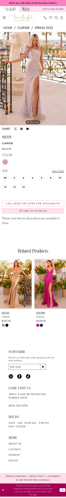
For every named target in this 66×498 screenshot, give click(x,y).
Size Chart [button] (57, 171)
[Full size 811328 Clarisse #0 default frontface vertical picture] (33, 78)
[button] (4, 18)
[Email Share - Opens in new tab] (27, 129)
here (35, 496)
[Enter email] (28, 368)
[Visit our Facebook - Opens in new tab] (19, 378)
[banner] (21, 18)
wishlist (14, 456)
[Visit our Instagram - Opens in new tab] (11, 378)
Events (13, 462)
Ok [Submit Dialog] (62, 491)
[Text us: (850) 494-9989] (53, 9)
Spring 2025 (44, 28)
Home (7, 28)
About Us (15, 445)
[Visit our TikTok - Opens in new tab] (28, 378)
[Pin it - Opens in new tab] (21, 129)
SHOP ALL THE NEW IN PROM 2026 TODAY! (33, 3)
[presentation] (16, 285)
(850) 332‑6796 (18, 407)
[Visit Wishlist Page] (51, 18)
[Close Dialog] (3, 491)
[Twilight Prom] (9, 9)
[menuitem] (9, 9)
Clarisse (23, 28)
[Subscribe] (45, 368)
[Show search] (56, 18)
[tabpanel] (33, 78)
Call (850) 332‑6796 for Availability (33, 204)
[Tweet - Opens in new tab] (15, 129)
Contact (15, 450)
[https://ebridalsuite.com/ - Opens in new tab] (25, 9)
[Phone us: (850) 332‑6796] (45, 18)
